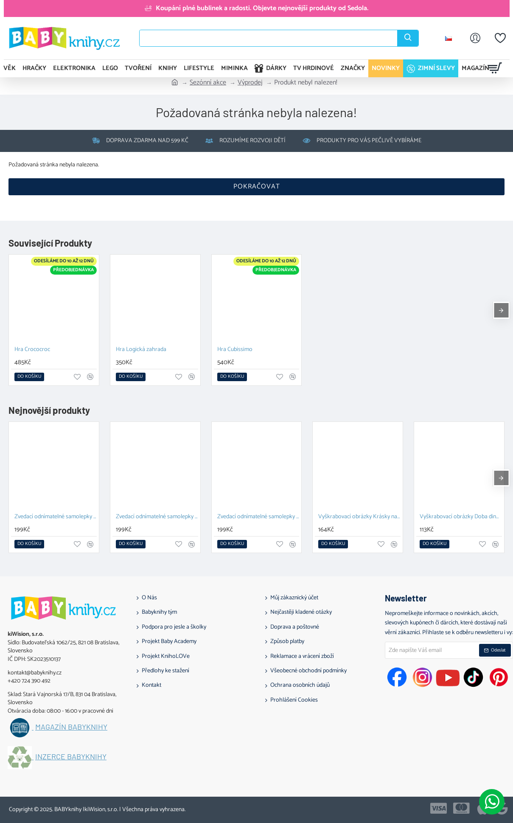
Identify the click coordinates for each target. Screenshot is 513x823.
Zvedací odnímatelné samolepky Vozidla (157, 517)
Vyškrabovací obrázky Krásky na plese (359, 517)
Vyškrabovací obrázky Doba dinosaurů (461, 517)
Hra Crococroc (32, 350)
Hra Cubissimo (234, 350)
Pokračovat (256, 186)
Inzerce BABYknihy (71, 757)
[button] (29, 377)
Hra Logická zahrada (141, 350)
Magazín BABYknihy (71, 727)
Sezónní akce (208, 82)
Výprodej (250, 82)
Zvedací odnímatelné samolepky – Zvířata (55, 517)
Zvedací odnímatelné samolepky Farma (258, 517)
